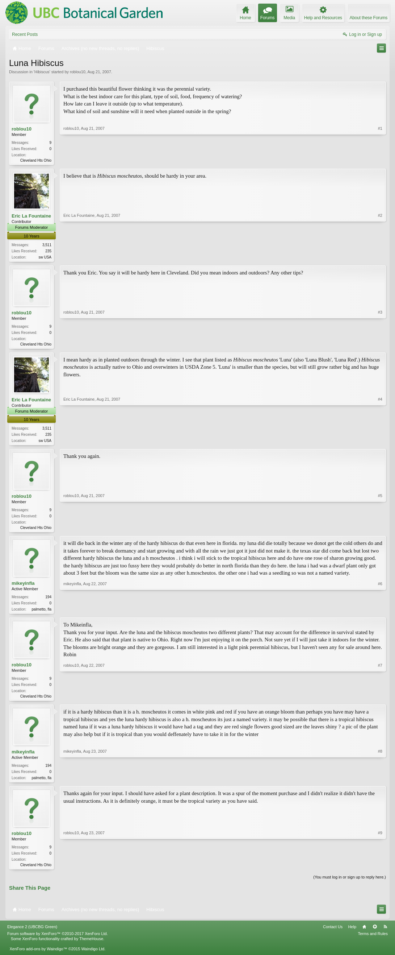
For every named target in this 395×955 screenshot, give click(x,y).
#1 (380, 159)
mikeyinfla (23, 587)
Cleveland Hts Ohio (35, 160)
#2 (380, 257)
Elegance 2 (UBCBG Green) (32, 933)
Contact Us (333, 933)
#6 (380, 612)
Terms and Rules (373, 940)
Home (364, 932)
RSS (385, 932)
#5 (380, 530)
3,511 (46, 246)
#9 (380, 870)
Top (374, 932)
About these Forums (368, 17)
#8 (380, 782)
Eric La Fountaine (31, 216)
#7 (380, 700)
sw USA (44, 258)
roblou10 (77, 72)
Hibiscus (42, 72)
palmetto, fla (41, 613)
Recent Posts (25, 34)
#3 (380, 344)
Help (352, 933)
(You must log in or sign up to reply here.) (349, 883)
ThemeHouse (91, 945)
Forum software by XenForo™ (57, 940)
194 (48, 601)
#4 (380, 442)
